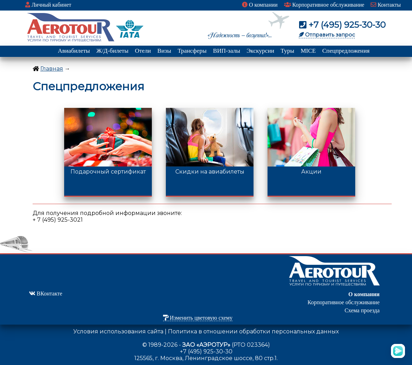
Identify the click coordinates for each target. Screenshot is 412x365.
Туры (287, 50)
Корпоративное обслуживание (324, 5)
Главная (51, 68)
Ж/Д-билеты (112, 50)
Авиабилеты (74, 50)
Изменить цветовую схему (197, 318)
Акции (311, 169)
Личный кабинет (48, 5)
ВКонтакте (45, 293)
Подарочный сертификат (108, 169)
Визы (164, 50)
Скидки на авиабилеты (210, 169)
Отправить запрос (327, 35)
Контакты (386, 5)
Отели (143, 50)
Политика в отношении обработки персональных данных (253, 331)
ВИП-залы (226, 50)
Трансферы (192, 50)
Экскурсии (260, 50)
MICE (308, 50)
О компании (260, 5)
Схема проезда (362, 310)
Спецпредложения (346, 50)
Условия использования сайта (118, 331)
